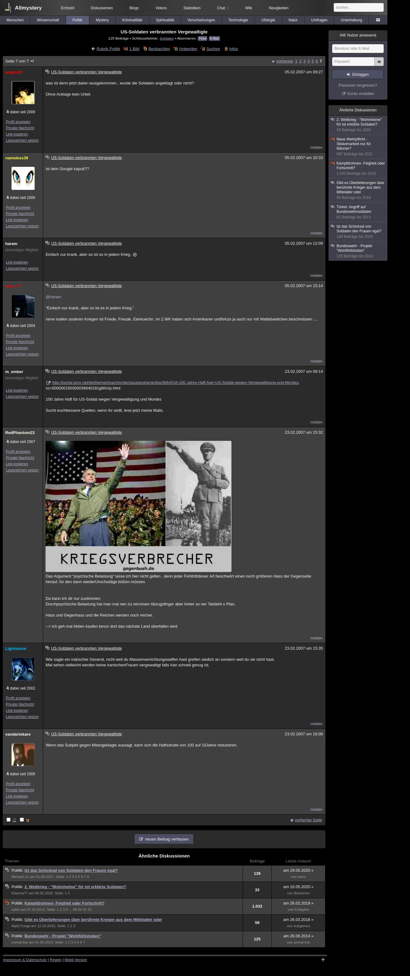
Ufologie (268, 20)
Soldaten (167, 38)
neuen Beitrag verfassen (167, 839)
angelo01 (14, 72)
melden (317, 147)
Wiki (248, 8)
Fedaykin (301, 909)
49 (75, 909)
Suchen (213, 48)
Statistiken (192, 8)
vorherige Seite (308, 820)
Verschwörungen (201, 20)
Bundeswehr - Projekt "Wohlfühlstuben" (62, 936)
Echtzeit (67, 8)
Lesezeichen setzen (22, 140)
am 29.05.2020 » (298, 870)
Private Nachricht (20, 128)
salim (15, 909)
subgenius (302, 926)
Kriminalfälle (132, 20)
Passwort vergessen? (358, 85)
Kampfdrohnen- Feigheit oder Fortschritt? (64, 903)
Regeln (56, 960)
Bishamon (302, 893)
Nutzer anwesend (358, 35)
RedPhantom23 (20, 432)
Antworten (188, 48)
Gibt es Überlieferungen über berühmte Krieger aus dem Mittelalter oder (93, 919)
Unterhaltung (351, 20)
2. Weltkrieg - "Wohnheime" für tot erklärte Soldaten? (75, 886)
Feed (202, 38)
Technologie (238, 20)
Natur (293, 20)
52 (90, 909)
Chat (222, 8)
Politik (77, 20)
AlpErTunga (20, 926)
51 (85, 909)
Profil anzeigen (18, 122)
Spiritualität (165, 20)
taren (302, 877)
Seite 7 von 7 (20, 61)
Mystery (102, 20)
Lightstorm (15, 648)
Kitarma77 (19, 893)
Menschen (15, 20)
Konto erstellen (360, 93)
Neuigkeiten (279, 8)
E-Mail (214, 38)
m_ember (14, 371)
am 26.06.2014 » (298, 936)
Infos (233, 48)
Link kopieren (17, 134)
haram (11, 243)
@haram (53, 297)
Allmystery (28, 8)
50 (80, 909)
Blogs (134, 8)
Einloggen (360, 74)
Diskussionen (102, 8)
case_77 (13, 286)
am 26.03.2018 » (298, 919)
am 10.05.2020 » (298, 886)
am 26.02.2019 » (298, 903)
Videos (161, 8)
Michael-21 (20, 877)
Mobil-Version (75, 960)
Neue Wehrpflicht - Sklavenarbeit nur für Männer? (358, 147)
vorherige (284, 61)
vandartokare (18, 734)
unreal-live (19, 942)
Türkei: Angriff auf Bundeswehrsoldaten (358, 212)
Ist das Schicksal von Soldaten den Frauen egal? (71, 870)
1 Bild (134, 48)
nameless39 (16, 158)
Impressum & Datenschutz (25, 960)
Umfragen (319, 20)
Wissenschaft (48, 20)
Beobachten (159, 48)
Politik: (17, 870)
